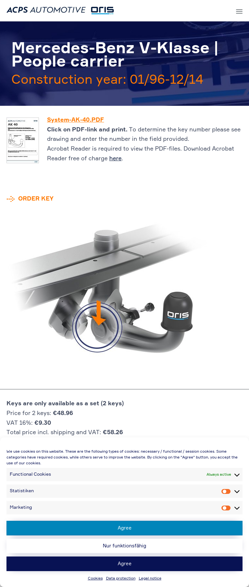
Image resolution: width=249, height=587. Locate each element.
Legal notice (150, 579)
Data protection (121, 579)
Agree (125, 528)
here (115, 159)
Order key (35, 199)
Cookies (95, 579)
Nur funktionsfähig (124, 546)
